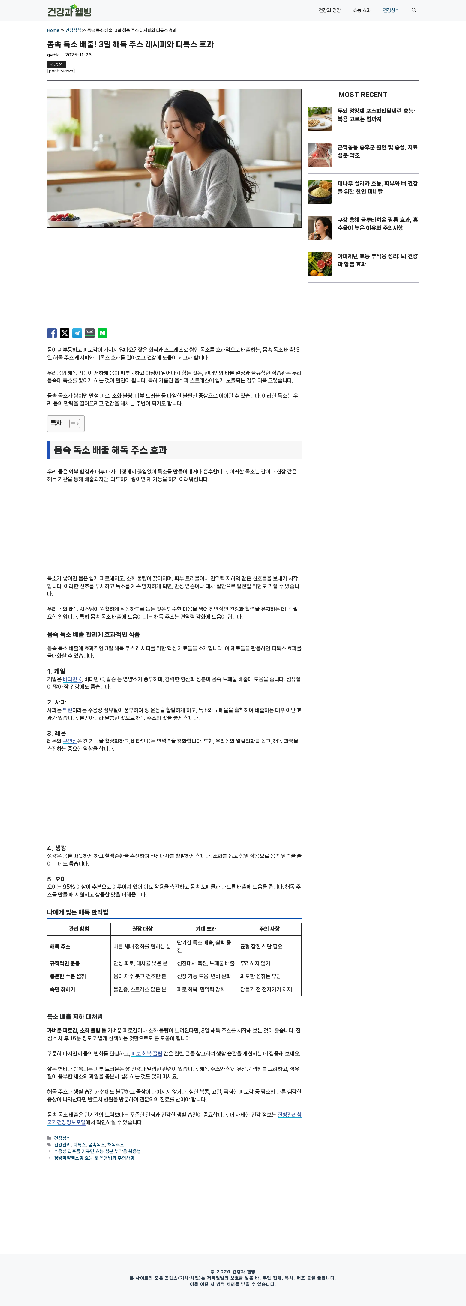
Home (53, 30)
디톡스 (79, 1144)
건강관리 (62, 1144)
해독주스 (115, 1144)
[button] (414, 11)
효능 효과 (362, 10)
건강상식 (391, 10)
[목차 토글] (71, 424)
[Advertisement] (174, 280)
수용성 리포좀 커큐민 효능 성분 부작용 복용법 (97, 1151)
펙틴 (67, 710)
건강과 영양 (330, 10)
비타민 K (72, 679)
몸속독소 (96, 1144)
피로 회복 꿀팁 (146, 1053)
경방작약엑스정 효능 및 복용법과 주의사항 (94, 1158)
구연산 (70, 741)
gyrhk (53, 55)
